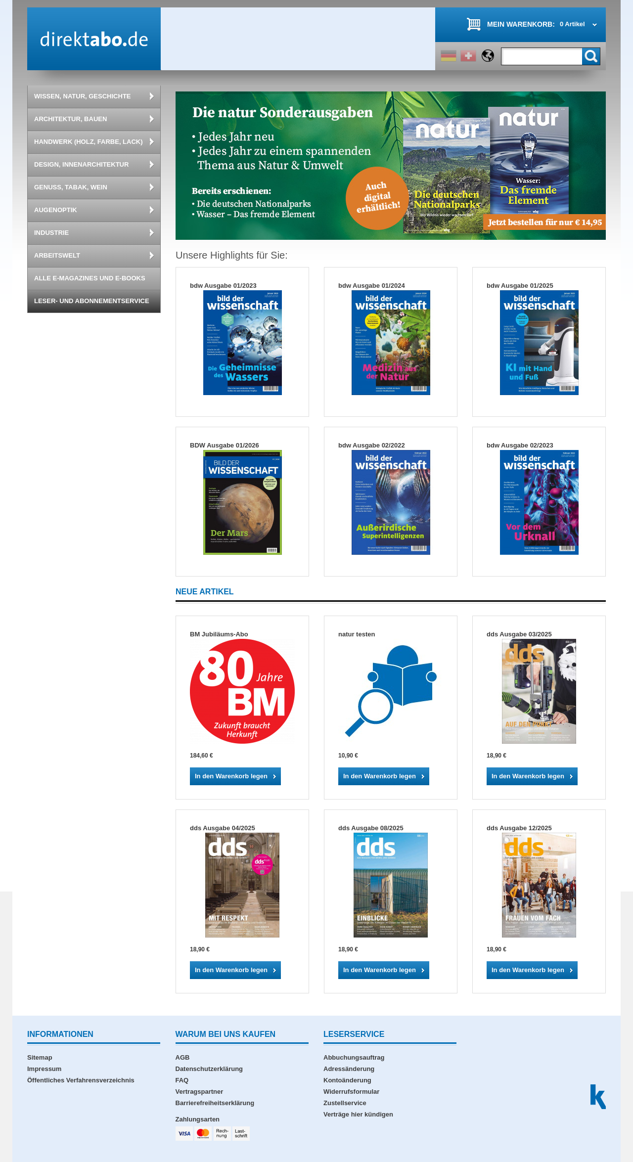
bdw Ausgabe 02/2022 (371, 445)
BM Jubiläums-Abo (219, 634)
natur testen (356, 634)
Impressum (44, 1069)
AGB (183, 1057)
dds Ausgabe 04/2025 (222, 828)
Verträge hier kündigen (358, 1114)
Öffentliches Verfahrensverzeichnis (81, 1080)
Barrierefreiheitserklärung (215, 1103)
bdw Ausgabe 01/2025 (520, 285)
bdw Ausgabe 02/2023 (520, 445)
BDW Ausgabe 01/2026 (224, 445)
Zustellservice (344, 1103)
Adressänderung (348, 1069)
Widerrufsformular (351, 1091)
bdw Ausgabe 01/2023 (223, 285)
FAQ (182, 1080)
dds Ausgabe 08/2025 (371, 828)
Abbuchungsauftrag (354, 1057)
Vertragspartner (200, 1091)
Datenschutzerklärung (209, 1069)
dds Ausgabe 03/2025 (519, 634)
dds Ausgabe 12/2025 (519, 828)
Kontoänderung (347, 1080)
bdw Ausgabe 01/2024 (371, 285)
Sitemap (39, 1057)
